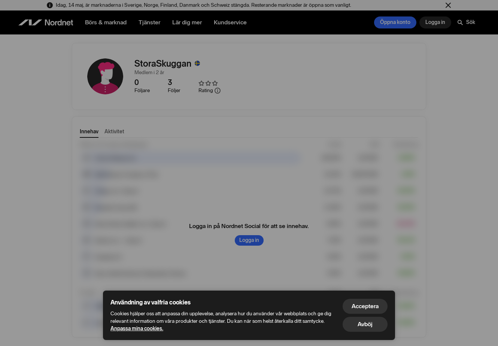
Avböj (365, 324)
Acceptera (365, 306)
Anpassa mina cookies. (136, 328)
